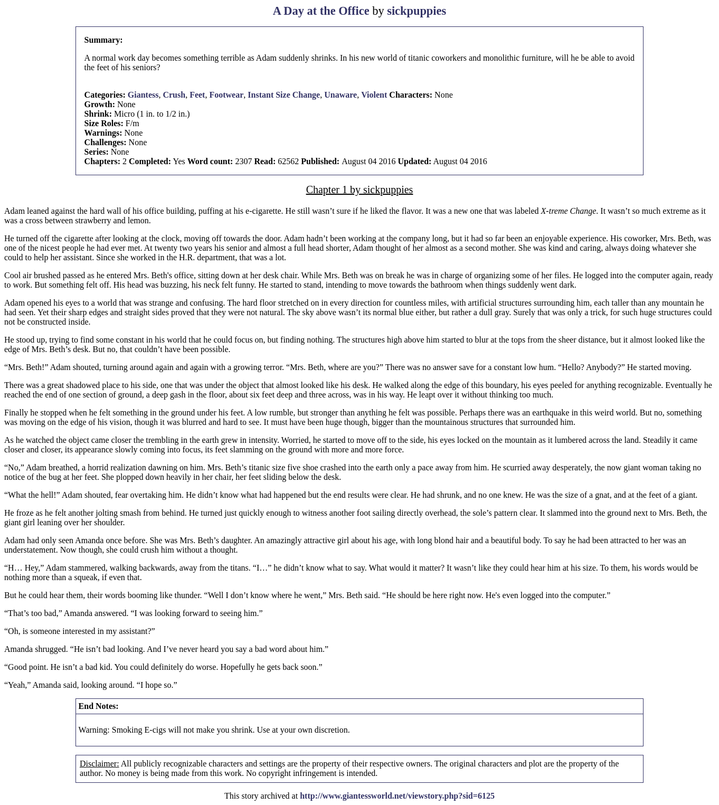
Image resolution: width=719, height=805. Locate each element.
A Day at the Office (321, 10)
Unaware (340, 94)
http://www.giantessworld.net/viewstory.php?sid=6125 (397, 795)
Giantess (143, 94)
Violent (374, 94)
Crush (174, 94)
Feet (197, 94)
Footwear (226, 94)
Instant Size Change (284, 94)
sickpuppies (416, 10)
